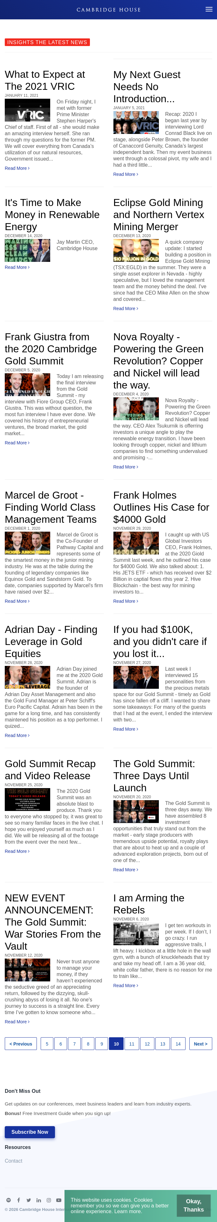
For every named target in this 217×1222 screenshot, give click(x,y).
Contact (13, 1161)
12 (147, 1043)
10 (116, 1043)
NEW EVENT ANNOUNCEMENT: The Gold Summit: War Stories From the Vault (53, 922)
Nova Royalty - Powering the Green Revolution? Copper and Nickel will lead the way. (158, 361)
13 (162, 1043)
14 (178, 1043)
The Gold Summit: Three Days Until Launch (154, 776)
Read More (17, 168)
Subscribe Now (29, 1132)
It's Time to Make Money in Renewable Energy (52, 214)
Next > (200, 1043)
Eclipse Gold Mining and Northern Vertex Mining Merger (158, 214)
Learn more (130, 1213)
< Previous (21, 1043)
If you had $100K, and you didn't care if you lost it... (160, 641)
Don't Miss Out (98, 1104)
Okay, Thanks (185, 1208)
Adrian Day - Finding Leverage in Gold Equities (51, 641)
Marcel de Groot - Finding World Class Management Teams (51, 507)
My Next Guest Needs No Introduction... (147, 86)
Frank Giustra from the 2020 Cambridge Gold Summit (51, 349)
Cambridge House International (50, 1209)
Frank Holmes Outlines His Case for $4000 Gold (161, 507)
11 (131, 1043)
